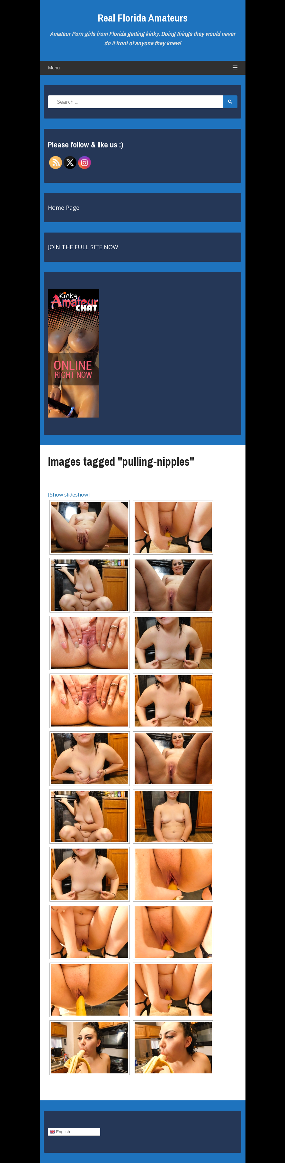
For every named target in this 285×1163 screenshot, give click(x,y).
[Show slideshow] (69, 494)
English (60, 1131)
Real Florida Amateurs (143, 18)
